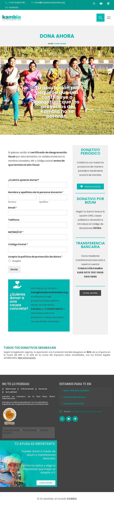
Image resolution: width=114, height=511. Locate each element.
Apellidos (43, 207)
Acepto (16, 266)
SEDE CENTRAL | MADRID (76, 395)
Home (50, 48)
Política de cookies (30, 435)
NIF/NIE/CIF (16, 237)
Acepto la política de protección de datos (35, 261)
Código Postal (18, 249)
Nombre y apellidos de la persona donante (35, 197)
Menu (109, 22)
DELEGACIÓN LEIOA (74, 408)
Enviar (14, 274)
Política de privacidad (11, 435)
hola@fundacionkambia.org (86, 416)
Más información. (27, 362)
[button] (85, 395)
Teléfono (13, 225)
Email (12, 212)
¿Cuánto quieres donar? (23, 185)
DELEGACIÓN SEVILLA (75, 402)
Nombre (12, 207)
